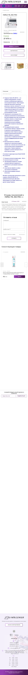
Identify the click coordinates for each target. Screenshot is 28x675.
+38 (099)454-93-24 (14, 646)
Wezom (17, 672)
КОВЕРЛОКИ (6, 10)
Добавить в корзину (14, 46)
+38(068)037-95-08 (14, 644)
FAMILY (15, 33)
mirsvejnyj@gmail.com (15, 648)
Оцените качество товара (9, 234)
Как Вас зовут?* (7, 229)
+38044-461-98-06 (14, 642)
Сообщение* (6, 220)
